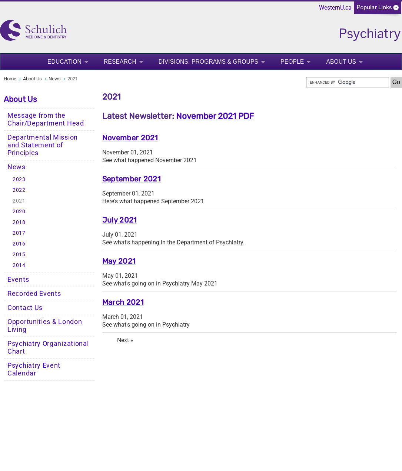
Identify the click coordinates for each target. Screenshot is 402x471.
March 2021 (123, 302)
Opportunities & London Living (44, 325)
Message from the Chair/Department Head (45, 119)
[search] (347, 82)
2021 (19, 201)
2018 (19, 222)
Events (18, 279)
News (55, 78)
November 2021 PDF (215, 116)
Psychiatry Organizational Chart (48, 347)
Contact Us (25, 307)
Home (10, 78)
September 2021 (131, 178)
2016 (19, 244)
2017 (19, 233)
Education (64, 62)
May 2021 (119, 261)
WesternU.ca (335, 7)
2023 (19, 179)
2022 (19, 190)
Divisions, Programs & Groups (208, 62)
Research (120, 62)
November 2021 (130, 137)
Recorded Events (34, 293)
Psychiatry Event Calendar (33, 369)
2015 (19, 254)
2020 (19, 211)
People (292, 62)
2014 (19, 265)
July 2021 (119, 220)
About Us (341, 62)
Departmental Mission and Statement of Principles (42, 145)
